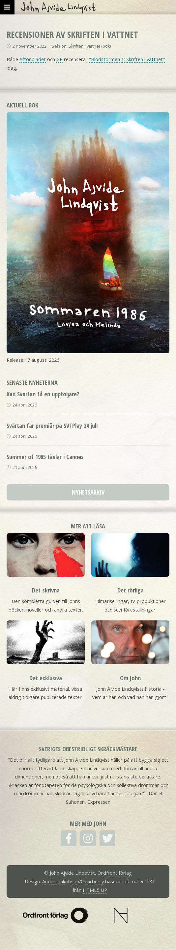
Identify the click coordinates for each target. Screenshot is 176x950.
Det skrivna (46, 590)
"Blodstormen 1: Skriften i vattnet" (127, 59)
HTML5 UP (95, 890)
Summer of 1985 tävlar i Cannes (45, 456)
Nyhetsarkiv (88, 492)
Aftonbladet (32, 59)
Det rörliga (130, 590)
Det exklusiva (45, 678)
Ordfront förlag (115, 872)
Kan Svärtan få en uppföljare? (43, 394)
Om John (130, 678)
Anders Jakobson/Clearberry (73, 881)
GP (59, 59)
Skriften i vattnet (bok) (90, 46)
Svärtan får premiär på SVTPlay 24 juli (52, 425)
